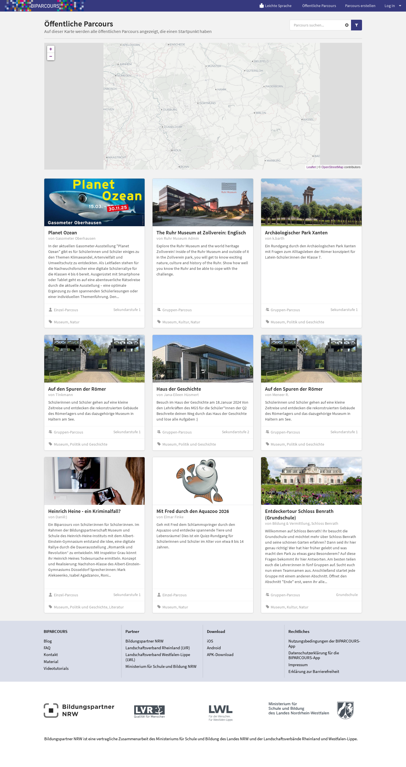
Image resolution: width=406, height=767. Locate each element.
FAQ (47, 647)
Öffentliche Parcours (319, 5)
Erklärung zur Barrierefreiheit (313, 671)
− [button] (50, 56)
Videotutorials (56, 668)
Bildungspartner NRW (144, 641)
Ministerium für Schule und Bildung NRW (161, 666)
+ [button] (50, 49)
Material (51, 661)
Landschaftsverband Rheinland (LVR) (157, 647)
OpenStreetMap (332, 167)
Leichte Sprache (275, 5)
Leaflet (311, 167)
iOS (210, 641)
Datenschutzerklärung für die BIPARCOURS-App (313, 655)
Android (214, 647)
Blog (48, 641)
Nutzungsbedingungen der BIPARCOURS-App (324, 644)
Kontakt (51, 654)
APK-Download (220, 654)
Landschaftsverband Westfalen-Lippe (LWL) (157, 657)
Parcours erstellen (360, 5)
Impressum (298, 664)
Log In (393, 5)
